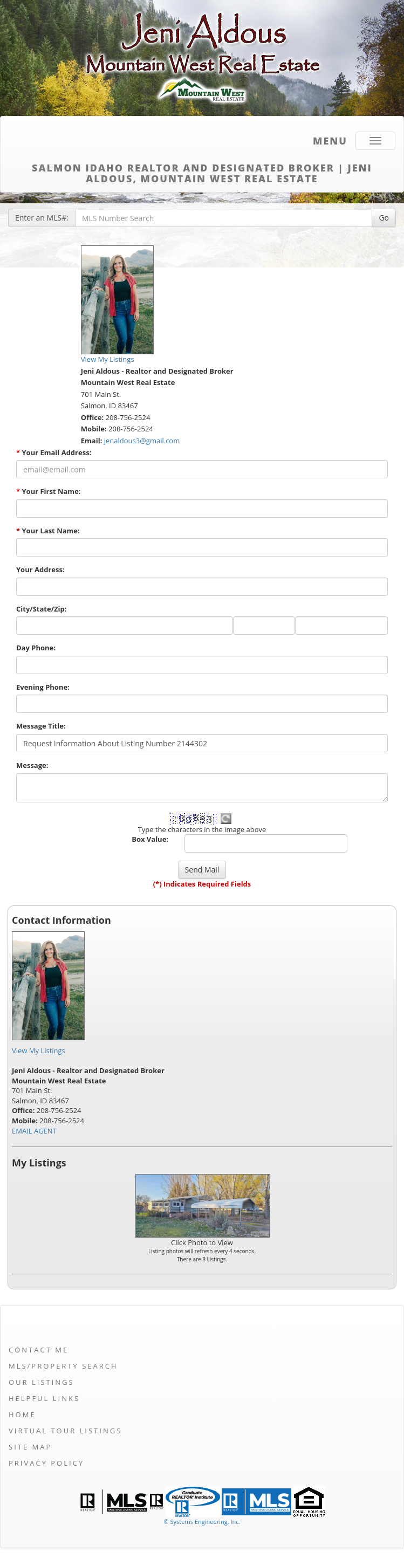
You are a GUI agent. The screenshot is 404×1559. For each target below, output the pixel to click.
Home (22, 1414)
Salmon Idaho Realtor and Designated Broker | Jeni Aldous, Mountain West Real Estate (202, 171)
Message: (32, 765)
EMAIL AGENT (34, 1131)
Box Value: (150, 839)
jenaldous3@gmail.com (142, 440)
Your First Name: (48, 491)
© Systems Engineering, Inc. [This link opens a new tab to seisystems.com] (201, 1521)
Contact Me (39, 1350)
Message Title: (41, 726)
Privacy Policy (46, 1463)
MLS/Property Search (63, 1366)
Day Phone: (36, 648)
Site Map (30, 1447)
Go (384, 217)
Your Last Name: (48, 530)
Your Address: (40, 569)
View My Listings (38, 1050)
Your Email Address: (53, 452)
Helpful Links (44, 1398)
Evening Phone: (43, 687)
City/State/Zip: (41, 609)
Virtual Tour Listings (65, 1431)
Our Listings (41, 1382)
